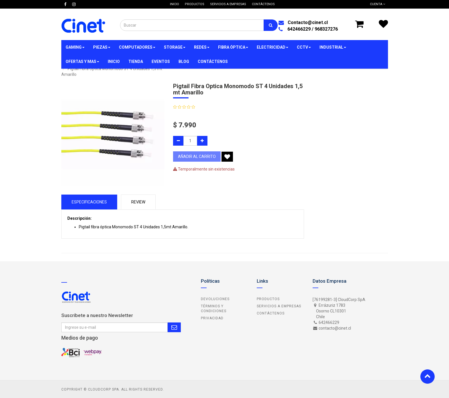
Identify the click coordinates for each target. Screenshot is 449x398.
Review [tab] (138, 202)
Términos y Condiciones (213, 308)
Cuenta (377, 4)
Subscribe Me (174, 327)
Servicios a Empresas (279, 306)
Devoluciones (215, 299)
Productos (268, 299)
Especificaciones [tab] (89, 202)
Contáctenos (271, 313)
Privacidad (212, 318)
